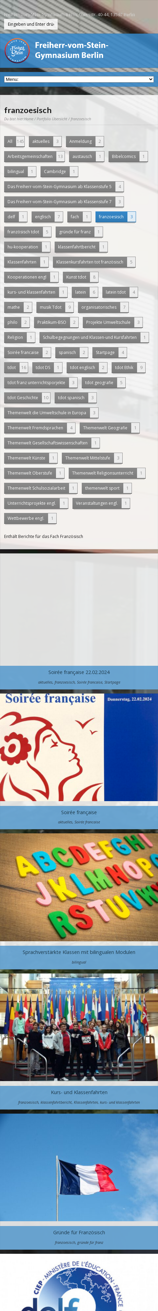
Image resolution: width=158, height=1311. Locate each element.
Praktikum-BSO (57, 322)
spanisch (73, 352)
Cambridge (61, 171)
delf (17, 217)
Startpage (111, 352)
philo (19, 322)
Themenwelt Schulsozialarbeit (42, 488)
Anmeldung (86, 141)
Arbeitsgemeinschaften (36, 156)
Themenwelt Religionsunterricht (108, 473)
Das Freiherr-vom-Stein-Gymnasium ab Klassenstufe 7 (66, 202)
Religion (21, 337)
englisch (49, 217)
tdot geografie (105, 383)
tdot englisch (88, 367)
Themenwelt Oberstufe (36, 473)
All (16, 141)
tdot (18, 367)
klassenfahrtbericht (83, 247)
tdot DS (49, 367)
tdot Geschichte (29, 398)
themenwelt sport (108, 488)
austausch (88, 156)
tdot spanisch (77, 398)
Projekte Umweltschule (114, 322)
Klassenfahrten (28, 262)
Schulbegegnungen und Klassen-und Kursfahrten (96, 337)
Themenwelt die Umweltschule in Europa (53, 413)
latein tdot (122, 292)
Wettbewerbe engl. (32, 518)
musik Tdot (57, 307)
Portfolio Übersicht (52, 118)
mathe (20, 307)
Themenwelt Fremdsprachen (41, 428)
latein (86, 292)
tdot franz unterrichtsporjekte (42, 383)
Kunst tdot (82, 277)
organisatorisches (104, 307)
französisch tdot (29, 232)
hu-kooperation (29, 247)
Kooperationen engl (33, 277)
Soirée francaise (29, 352)
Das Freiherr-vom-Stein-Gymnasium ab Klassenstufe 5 (66, 187)
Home (28, 118)
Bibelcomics (130, 156)
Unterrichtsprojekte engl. (38, 503)
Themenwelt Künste (32, 458)
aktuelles (46, 141)
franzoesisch (117, 217)
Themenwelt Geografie (111, 428)
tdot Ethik (130, 367)
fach (81, 217)
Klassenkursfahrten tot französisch (95, 262)
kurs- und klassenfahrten (37, 292)
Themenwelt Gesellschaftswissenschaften (54, 443)
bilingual (22, 171)
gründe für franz (81, 232)
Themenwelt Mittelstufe (93, 458)
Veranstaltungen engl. (103, 503)
